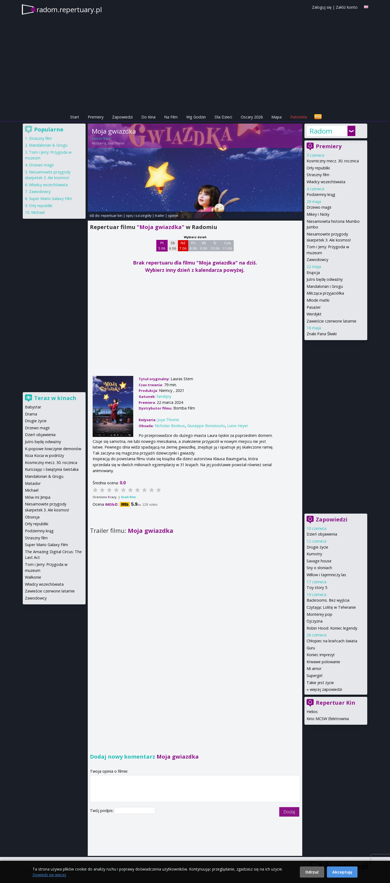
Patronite (298, 117)
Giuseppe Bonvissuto (206, 425)
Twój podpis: (102, 810)
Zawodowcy (317, 259)
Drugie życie (317, 547)
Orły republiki (318, 167)
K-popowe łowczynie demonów (53, 448)
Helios (312, 711)
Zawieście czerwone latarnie (331, 321)
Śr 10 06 (215, 245)
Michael (38, 212)
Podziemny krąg (321, 194)
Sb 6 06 (172, 245)
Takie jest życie (320, 682)
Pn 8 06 (193, 245)
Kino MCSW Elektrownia (328, 718)
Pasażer (314, 307)
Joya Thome (116, 143)
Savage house (319, 560)
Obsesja (32, 517)
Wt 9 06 (203, 245)
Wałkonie (33, 577)
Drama (31, 414)
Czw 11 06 (227, 245)
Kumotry (314, 553)
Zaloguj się (322, 7)
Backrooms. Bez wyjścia (328, 600)
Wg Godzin (196, 117)
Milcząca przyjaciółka (325, 293)
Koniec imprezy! (320, 654)
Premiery (95, 117)
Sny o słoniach (319, 567)
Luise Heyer (237, 425)
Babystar (33, 407)
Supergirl (314, 675)
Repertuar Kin (335, 702)
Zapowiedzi (122, 117)
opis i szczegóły (138, 215)
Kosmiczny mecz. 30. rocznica (333, 160)
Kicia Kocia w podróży (44, 455)
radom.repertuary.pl (69, 9)
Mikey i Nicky (318, 214)
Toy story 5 (317, 587)
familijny (164, 396)
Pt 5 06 (161, 245)
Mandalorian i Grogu (325, 286)
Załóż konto (347, 7)
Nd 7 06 (183, 245)
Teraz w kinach (55, 398)
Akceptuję (342, 872)
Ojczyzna (315, 621)
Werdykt (314, 314)
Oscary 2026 (252, 117)
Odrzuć (312, 872)
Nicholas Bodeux (170, 425)
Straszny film (318, 174)
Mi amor (314, 668)
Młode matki (318, 300)
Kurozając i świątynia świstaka (52, 469)
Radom (320, 131)
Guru (311, 647)
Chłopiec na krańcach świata (332, 640)
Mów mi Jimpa (37, 497)
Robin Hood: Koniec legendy (332, 628)
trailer (159, 215)
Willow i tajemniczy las (326, 574)
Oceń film (128, 497)
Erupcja (313, 272)
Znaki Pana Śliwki (322, 333)
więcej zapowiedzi (326, 689)
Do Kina (148, 117)
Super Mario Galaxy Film (50, 198)
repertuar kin (111, 215)
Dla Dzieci (223, 117)
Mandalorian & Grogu (48, 145)
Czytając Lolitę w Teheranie (331, 607)
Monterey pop (319, 614)
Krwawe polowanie (323, 661)
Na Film (171, 117)
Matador (33, 483)
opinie (173, 215)
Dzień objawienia (322, 534)
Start (74, 117)
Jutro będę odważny (325, 279)
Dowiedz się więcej (49, 874)
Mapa (276, 117)
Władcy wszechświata (326, 181)
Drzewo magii (319, 207)
